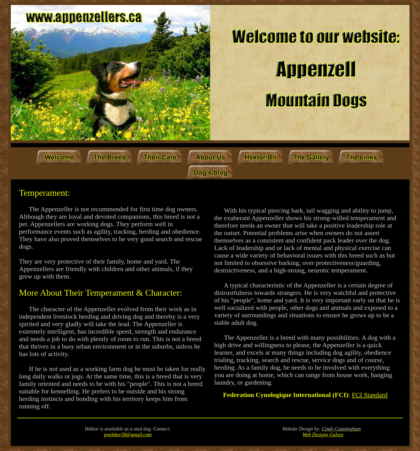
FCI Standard (370, 394)
